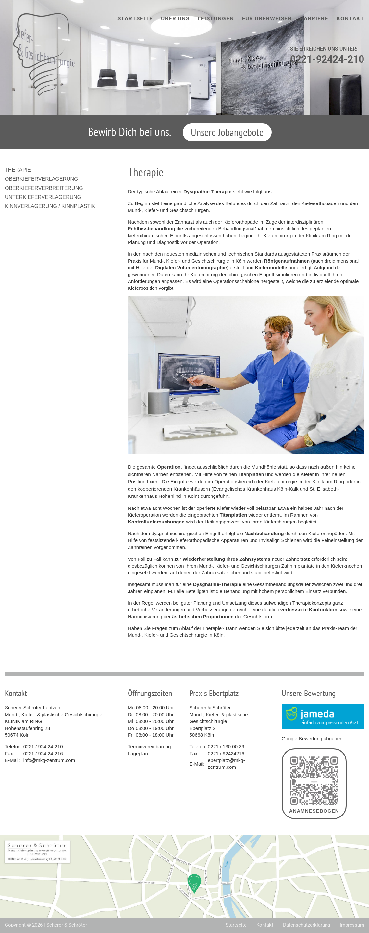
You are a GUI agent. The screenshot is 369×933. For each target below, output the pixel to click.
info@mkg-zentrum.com (49, 760)
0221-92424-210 (327, 59)
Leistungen (216, 18)
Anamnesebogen (314, 784)
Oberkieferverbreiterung (44, 188)
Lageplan (138, 753)
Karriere (314, 18)
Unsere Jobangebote (227, 132)
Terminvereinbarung (149, 746)
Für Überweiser (267, 18)
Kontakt (350, 18)
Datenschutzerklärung (306, 925)
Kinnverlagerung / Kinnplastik (50, 206)
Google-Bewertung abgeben (312, 738)
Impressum (352, 925)
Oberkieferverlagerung (41, 179)
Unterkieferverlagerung (43, 197)
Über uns (175, 18)
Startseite (135, 18)
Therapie (18, 170)
